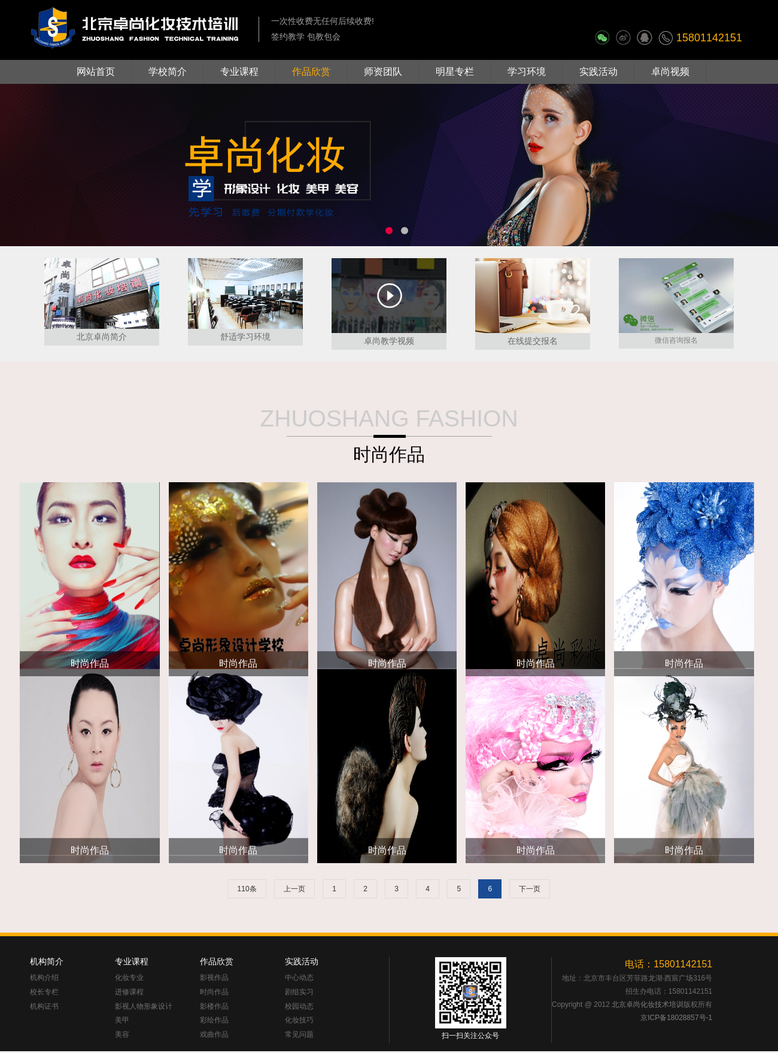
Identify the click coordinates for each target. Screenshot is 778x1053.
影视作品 (214, 978)
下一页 (529, 889)
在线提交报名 (532, 341)
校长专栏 (44, 992)
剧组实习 (299, 992)
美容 (122, 1035)
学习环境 (526, 71)
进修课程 (129, 992)
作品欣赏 (311, 71)
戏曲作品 (214, 1035)
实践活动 (598, 71)
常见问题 (299, 1035)
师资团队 (383, 71)
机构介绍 (44, 978)
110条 (247, 889)
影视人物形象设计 (143, 1006)
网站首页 (96, 71)
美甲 (122, 1020)
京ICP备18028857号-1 (676, 1017)
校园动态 (299, 1006)
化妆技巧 (299, 1020)
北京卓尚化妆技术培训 (647, 1004)
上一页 (294, 889)
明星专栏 (455, 71)
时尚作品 (389, 454)
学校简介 (167, 71)
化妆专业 (129, 978)
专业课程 (239, 71)
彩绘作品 (214, 1020)
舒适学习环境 (245, 336)
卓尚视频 (670, 71)
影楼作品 (214, 1006)
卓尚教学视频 (389, 341)
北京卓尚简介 (102, 336)
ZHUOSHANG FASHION (389, 418)
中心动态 (299, 978)
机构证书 (44, 1006)
